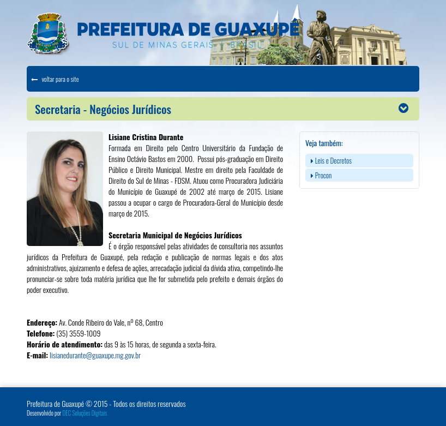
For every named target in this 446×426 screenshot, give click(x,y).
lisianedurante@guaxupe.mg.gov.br (95, 355)
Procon (321, 175)
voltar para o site (55, 78)
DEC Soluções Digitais (85, 413)
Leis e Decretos (331, 160)
